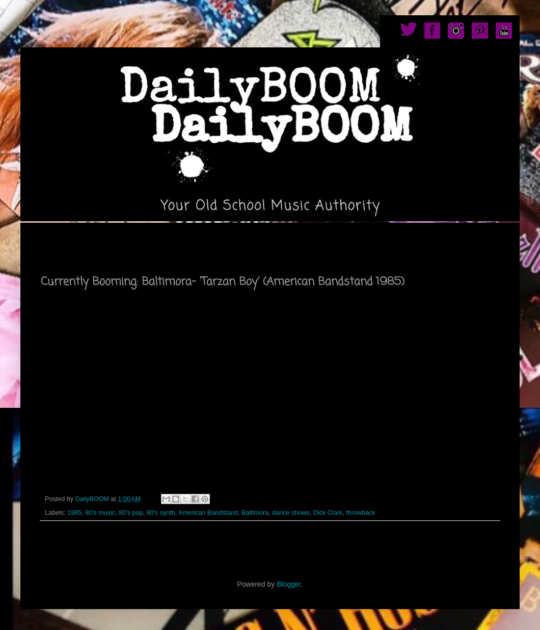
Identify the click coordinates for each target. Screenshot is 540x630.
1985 (74, 512)
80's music (100, 512)
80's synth (160, 512)
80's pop (131, 512)
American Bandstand (208, 512)
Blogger (289, 584)
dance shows (291, 512)
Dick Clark (327, 512)
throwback (360, 512)
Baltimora (254, 512)
